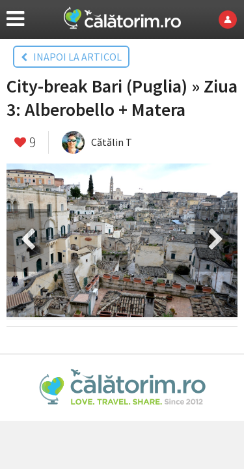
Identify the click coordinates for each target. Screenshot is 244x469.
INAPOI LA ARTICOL (71, 56)
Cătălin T (111, 142)
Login (231, 19)
